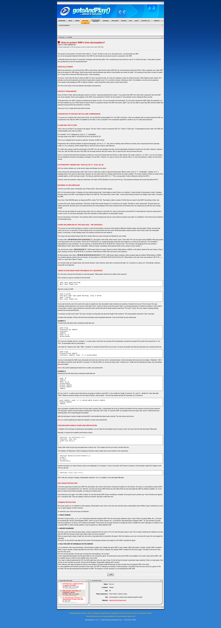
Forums (121, 613)
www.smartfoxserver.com (94, 616)
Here (59, 368)
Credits (149, 613)
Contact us (135, 613)
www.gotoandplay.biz (109, 616)
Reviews (108, 613)
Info (125, 613)
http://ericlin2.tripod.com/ (117, 600)
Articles (89, 613)
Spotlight (114, 613)
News (79, 613)
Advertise (143, 613)
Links (129, 613)
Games (84, 613)
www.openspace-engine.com (125, 616)
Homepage (73, 613)
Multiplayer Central (98, 613)
